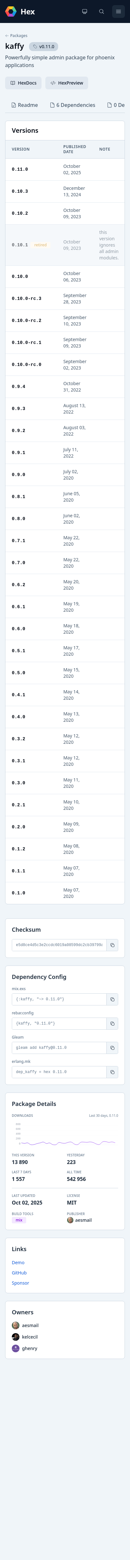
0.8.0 (18, 519)
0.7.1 (18, 541)
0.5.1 (18, 651)
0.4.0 (18, 717)
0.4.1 (18, 695)
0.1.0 (18, 893)
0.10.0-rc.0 (26, 365)
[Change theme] (84, 11)
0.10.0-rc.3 (26, 298)
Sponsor (20, 1283)
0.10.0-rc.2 (26, 320)
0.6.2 (18, 585)
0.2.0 (18, 827)
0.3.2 (18, 739)
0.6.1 (18, 607)
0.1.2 (18, 849)
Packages (16, 35)
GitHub (19, 1273)
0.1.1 (18, 871)
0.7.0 (18, 563)
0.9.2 (18, 431)
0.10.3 (20, 191)
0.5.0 (18, 673)
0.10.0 (20, 276)
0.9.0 (18, 475)
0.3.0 (18, 783)
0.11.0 (20, 169)
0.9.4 (18, 387)
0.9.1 (18, 453)
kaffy (14, 46)
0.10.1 (20, 245)
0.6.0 (18, 629)
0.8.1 (18, 497)
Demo (18, 1262)
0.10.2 (20, 213)
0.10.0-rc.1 (26, 343)
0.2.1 (18, 805)
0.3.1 (18, 761)
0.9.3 (18, 409)
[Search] (101, 11)
